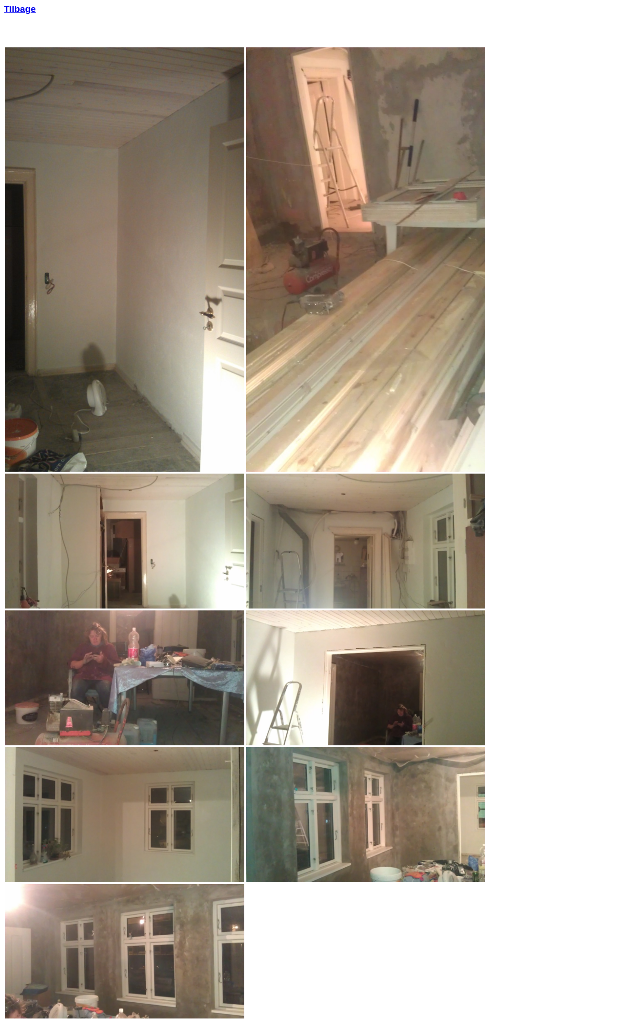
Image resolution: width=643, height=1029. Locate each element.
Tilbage (20, 9)
